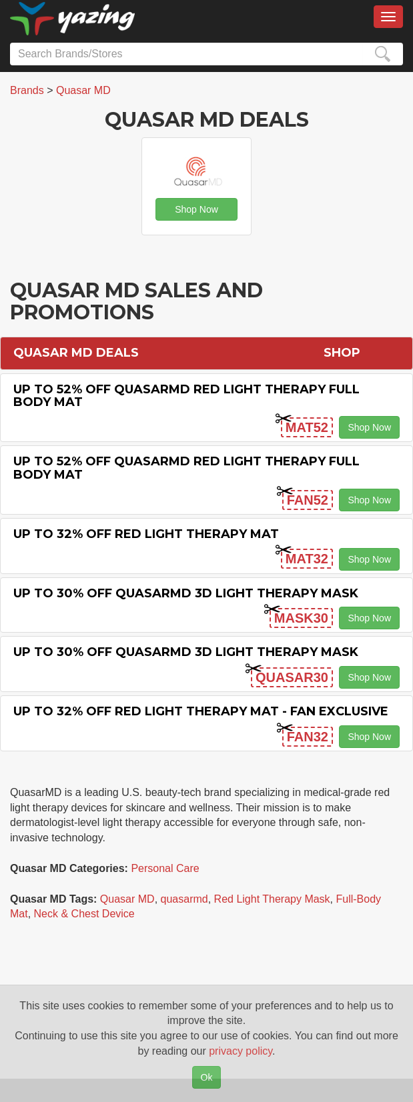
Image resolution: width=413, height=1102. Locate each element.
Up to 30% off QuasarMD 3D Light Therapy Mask (185, 652)
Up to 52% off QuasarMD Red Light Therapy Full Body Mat (186, 396)
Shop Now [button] (196, 209)
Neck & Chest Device (84, 913)
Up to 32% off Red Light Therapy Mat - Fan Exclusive (200, 711)
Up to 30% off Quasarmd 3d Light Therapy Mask (185, 593)
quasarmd (184, 899)
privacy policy (240, 1051)
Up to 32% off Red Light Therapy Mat (146, 534)
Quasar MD (127, 899)
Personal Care (165, 868)
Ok (207, 1077)
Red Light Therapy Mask (272, 899)
